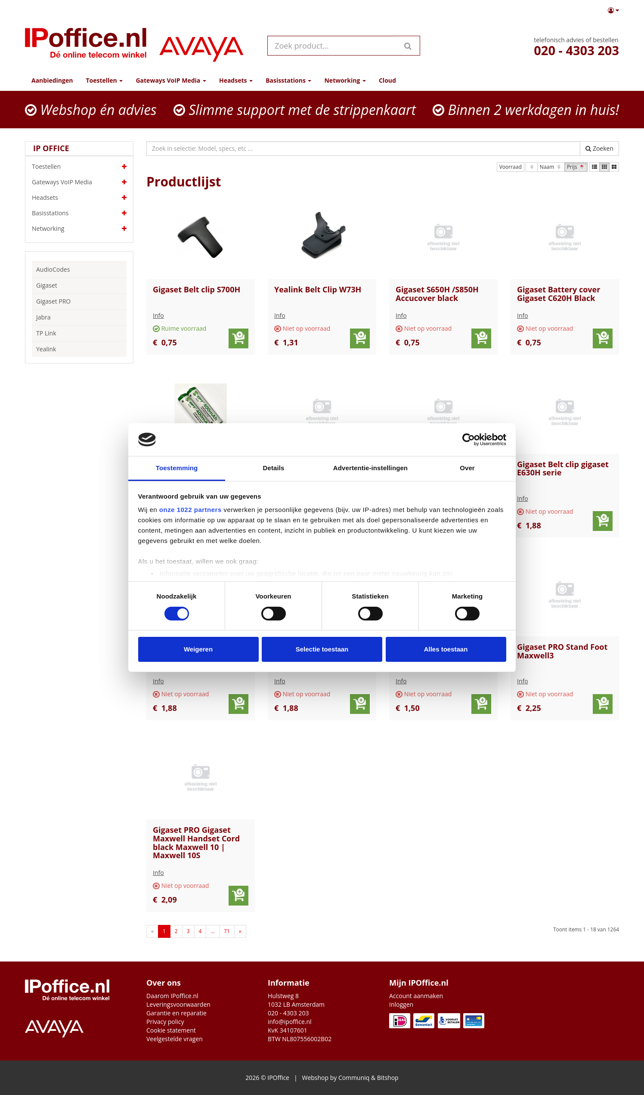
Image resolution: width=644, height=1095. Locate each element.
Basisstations (79, 213)
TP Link (46, 333)
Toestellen (79, 166)
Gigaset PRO (53, 301)
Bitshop (388, 1077)
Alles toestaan (446, 649)
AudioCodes (53, 269)
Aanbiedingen (52, 80)
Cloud (387, 80)
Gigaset (46, 285)
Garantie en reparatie (176, 1013)
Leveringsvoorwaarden (178, 1004)
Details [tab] (274, 468)
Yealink (46, 349)
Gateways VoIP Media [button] (171, 80)
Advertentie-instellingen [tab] (370, 468)
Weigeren (198, 649)
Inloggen (401, 1004)
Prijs (576, 167)
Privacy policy (165, 1021)
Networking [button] (344, 80)
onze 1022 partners (190, 509)
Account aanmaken (416, 996)
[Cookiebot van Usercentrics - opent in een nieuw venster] (468, 439)
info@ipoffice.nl (290, 1021)
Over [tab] (467, 468)
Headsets (79, 197)
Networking (79, 228)
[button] (613, 10)
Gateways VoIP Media (79, 182)
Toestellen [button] (104, 80)
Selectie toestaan (322, 649)
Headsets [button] (236, 80)
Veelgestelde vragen (174, 1039)
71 (227, 931)
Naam (551, 167)
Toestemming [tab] (177, 468)
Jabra (43, 317)
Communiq (353, 1077)
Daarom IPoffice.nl (172, 996)
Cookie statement (171, 1030)
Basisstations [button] (288, 80)
